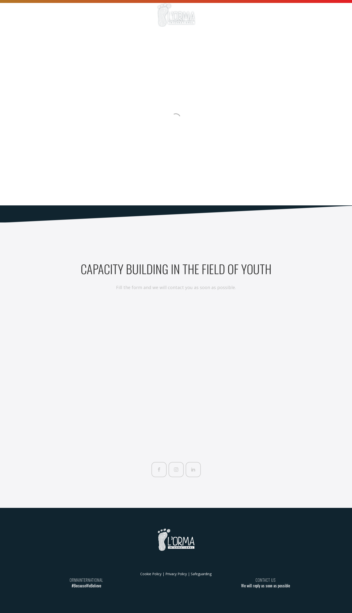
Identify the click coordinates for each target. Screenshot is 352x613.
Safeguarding (201, 574)
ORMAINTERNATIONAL (86, 580)
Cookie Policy (150, 574)
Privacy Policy (176, 574)
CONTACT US (266, 580)
